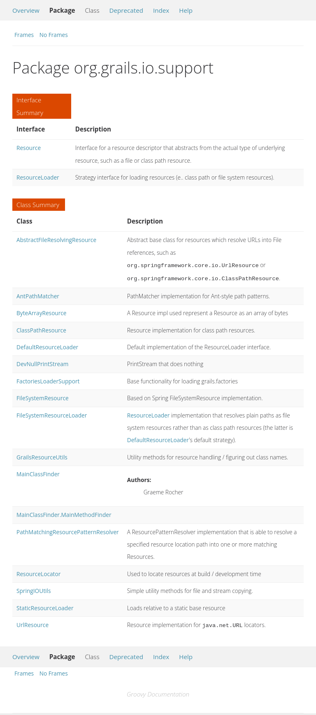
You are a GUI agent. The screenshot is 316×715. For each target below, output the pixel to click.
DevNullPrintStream (42, 362)
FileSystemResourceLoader (51, 413)
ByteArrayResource (41, 311)
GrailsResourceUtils (41, 455)
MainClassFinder (38, 472)
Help (186, 10)
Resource (28, 148)
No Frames (54, 35)
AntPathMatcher (37, 294)
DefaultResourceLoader (47, 345)
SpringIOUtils (33, 589)
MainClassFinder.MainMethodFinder (64, 513)
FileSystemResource (42, 396)
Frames (24, 35)
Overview (26, 10)
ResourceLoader (37, 177)
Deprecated (126, 10)
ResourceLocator (38, 572)
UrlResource (32, 623)
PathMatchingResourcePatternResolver (67, 530)
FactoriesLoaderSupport (47, 379)
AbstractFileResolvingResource (56, 240)
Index (161, 10)
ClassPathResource (41, 328)
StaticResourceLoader (44, 606)
